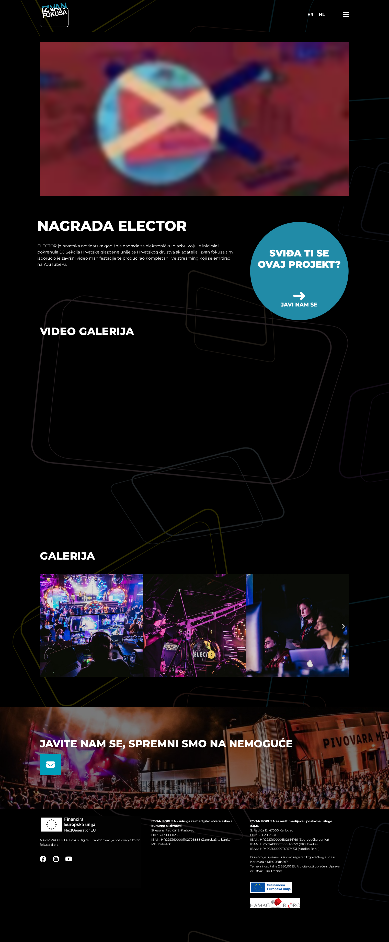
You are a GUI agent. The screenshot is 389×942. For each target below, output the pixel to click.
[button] (45, 626)
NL (322, 14)
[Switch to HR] (310, 14)
